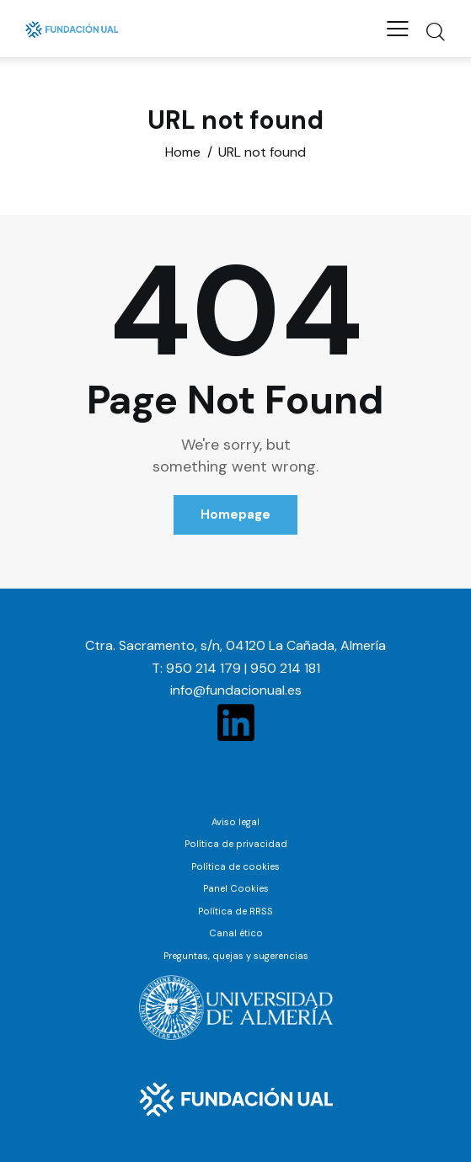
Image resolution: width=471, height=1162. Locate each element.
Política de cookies (235, 866)
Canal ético (236, 933)
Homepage (235, 514)
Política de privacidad (236, 844)
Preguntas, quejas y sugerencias (235, 956)
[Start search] (435, 31)
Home (183, 152)
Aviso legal (235, 822)
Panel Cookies (236, 888)
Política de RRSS (235, 911)
